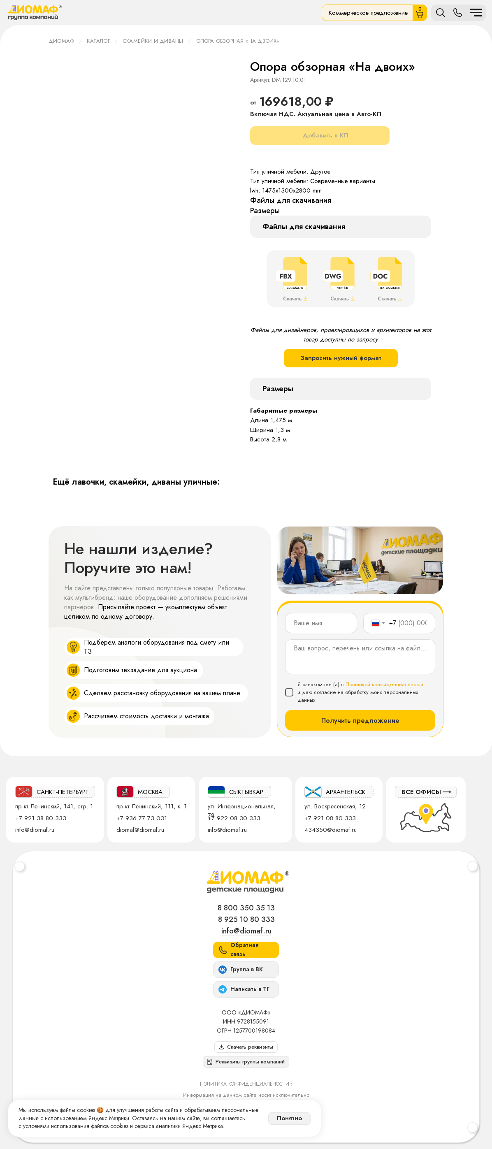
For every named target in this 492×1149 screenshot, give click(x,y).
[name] (321, 623)
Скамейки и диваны (153, 41)
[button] (246, 1062)
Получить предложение (360, 720)
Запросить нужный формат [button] (340, 357)
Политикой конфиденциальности (384, 684)
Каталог (98, 41)
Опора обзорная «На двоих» (238, 41)
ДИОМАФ (61, 41)
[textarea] (360, 656)
